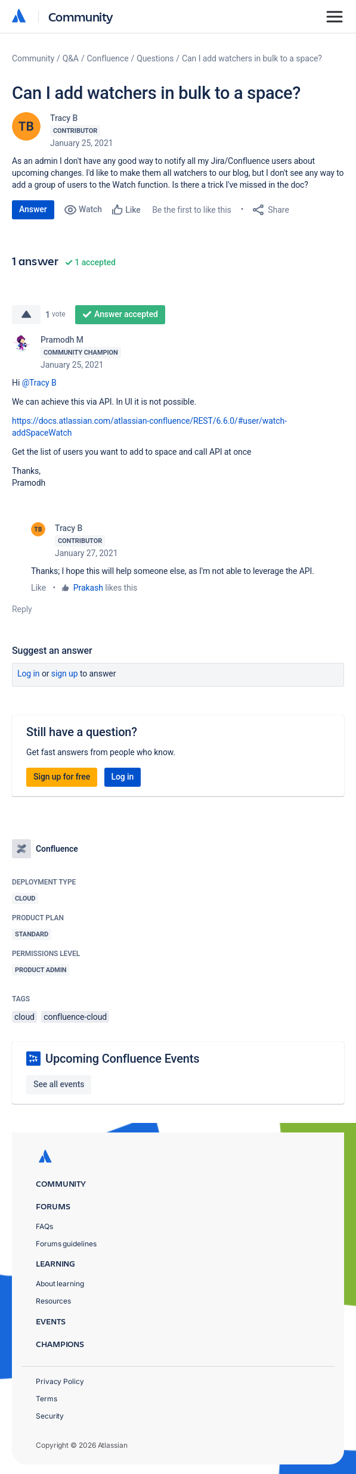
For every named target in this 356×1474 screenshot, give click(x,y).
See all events (58, 1084)
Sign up (64, 673)
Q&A (71, 58)
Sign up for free (61, 776)
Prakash (88, 587)
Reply (22, 609)
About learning (60, 1283)
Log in (28, 673)
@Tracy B (39, 382)
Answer (33, 209)
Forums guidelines (66, 1243)
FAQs (44, 1226)
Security (50, 1415)
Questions (155, 58)
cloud (24, 1017)
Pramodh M (62, 340)
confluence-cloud (75, 1017)
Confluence (108, 58)
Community (80, 16)
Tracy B (64, 118)
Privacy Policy (60, 1381)
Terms (46, 1398)
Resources (53, 1300)
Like (38, 587)
